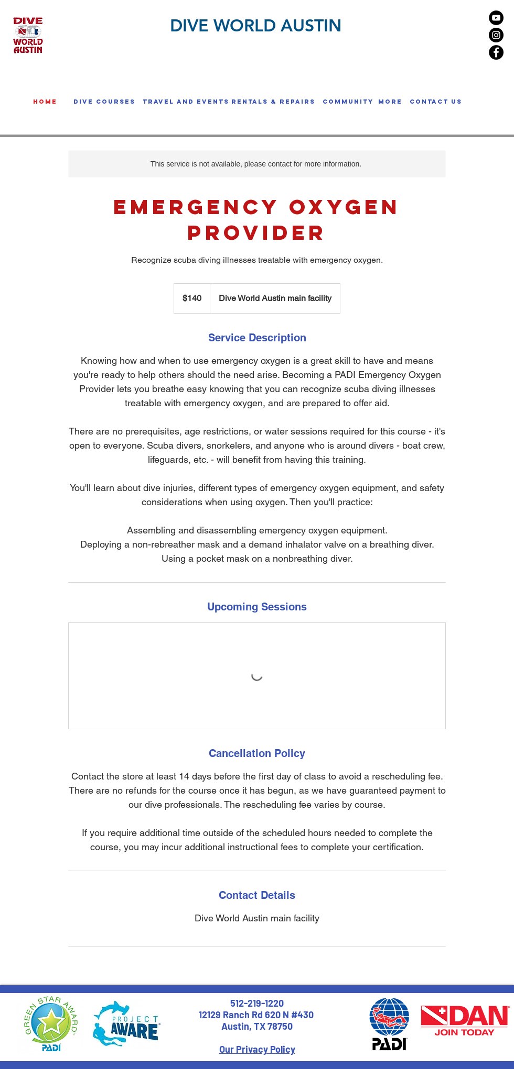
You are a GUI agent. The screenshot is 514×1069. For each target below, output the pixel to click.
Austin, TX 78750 (257, 1026)
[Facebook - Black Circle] (496, 52)
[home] (45, 101)
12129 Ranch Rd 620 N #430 (257, 1014)
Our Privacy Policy (257, 1049)
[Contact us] (435, 101)
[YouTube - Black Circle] (496, 17)
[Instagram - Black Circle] (496, 35)
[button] (104, 101)
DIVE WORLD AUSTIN (255, 25)
